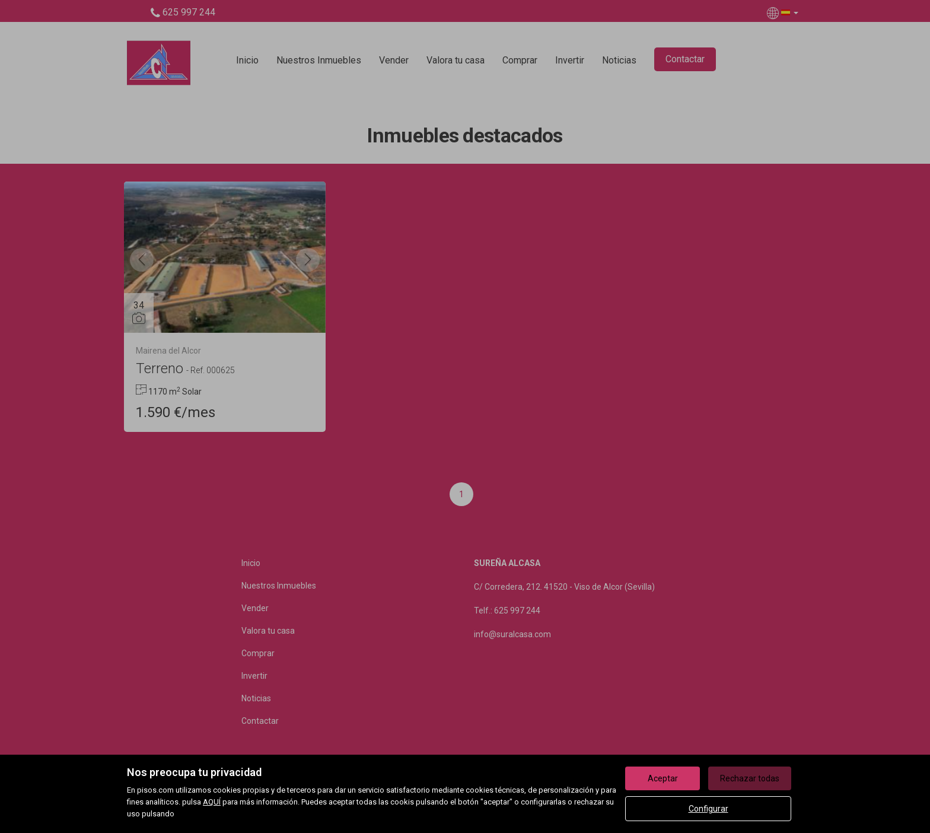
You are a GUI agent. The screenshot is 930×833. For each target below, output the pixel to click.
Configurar (708, 808)
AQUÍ (212, 801)
